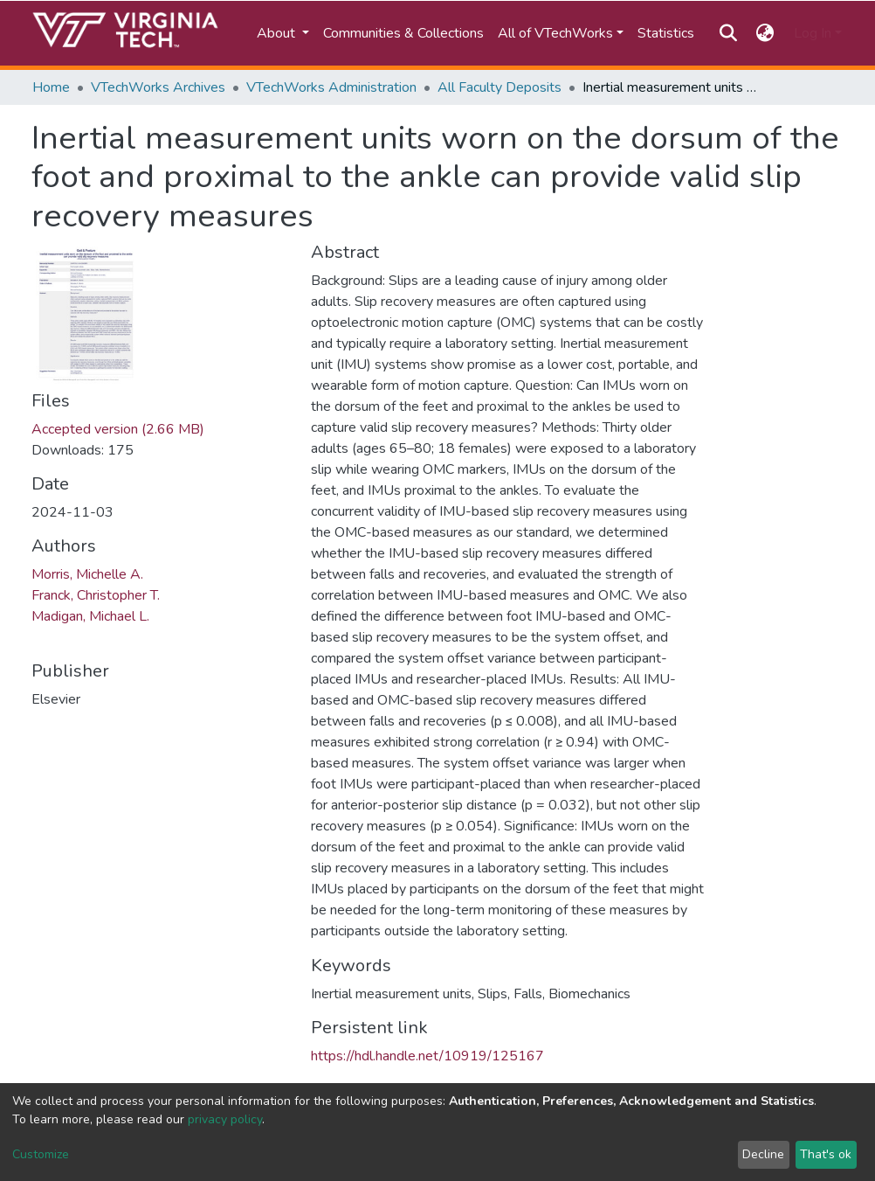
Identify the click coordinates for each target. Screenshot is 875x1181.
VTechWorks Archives (158, 87)
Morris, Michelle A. (87, 574)
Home (51, 87)
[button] (765, 33)
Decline (763, 1154)
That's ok (825, 1154)
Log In (812, 33)
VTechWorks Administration (331, 87)
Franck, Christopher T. (95, 595)
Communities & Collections (403, 33)
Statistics (665, 33)
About (278, 33)
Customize (40, 1154)
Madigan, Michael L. (90, 616)
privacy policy (225, 1119)
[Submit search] (728, 33)
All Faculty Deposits (500, 87)
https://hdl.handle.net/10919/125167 (427, 1056)
